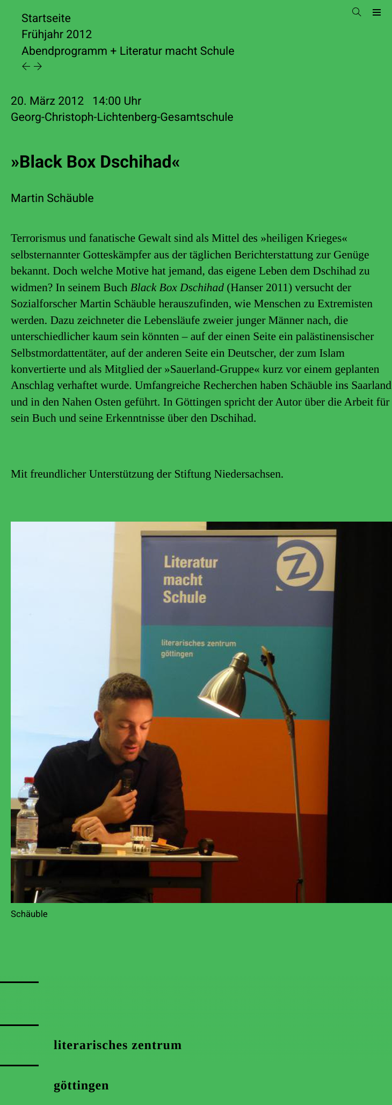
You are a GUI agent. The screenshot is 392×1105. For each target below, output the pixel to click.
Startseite (46, 18)
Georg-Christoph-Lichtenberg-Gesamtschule (122, 117)
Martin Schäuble (52, 198)
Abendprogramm (64, 51)
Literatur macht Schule (177, 51)
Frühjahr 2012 (56, 34)
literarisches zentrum (118, 1045)
